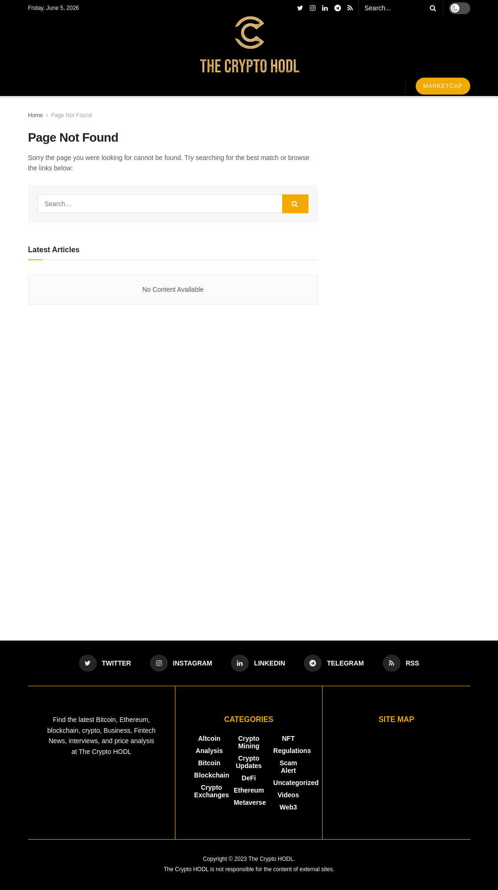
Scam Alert (288, 766)
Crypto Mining (248, 742)
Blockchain (211, 775)
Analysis (209, 750)
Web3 (288, 807)
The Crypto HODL (270, 859)
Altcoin (209, 738)
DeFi (249, 778)
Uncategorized (295, 782)
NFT (288, 738)
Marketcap (443, 86)
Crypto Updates (248, 762)
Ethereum (249, 790)
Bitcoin (209, 763)
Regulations (292, 750)
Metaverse (250, 802)
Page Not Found (71, 115)
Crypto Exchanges (211, 791)
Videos (288, 795)
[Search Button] (431, 8)
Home (35, 115)
